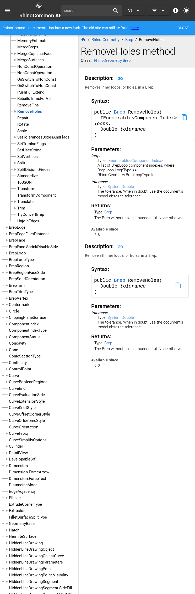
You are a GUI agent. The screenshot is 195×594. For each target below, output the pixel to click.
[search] (87, 10)
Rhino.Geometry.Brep (112, 60)
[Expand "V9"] (134, 10)
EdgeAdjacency (22, 491)
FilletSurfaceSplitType (28, 517)
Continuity (18, 362)
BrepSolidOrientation (27, 278)
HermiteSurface (22, 536)
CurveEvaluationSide (27, 394)
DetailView (18, 452)
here (135, 28)
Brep (121, 112)
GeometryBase (22, 523)
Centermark (19, 304)
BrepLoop (17, 253)
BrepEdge (17, 227)
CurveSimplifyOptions (28, 440)
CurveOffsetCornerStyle (29, 414)
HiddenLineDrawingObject (31, 549)
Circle (14, 311)
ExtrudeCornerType (25, 504)
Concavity (17, 343)
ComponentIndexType (28, 330)
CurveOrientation (23, 427)
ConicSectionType (25, 356)
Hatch (14, 530)
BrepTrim (17, 285)
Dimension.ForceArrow (29, 472)
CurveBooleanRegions (28, 382)
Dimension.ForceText (27, 478)
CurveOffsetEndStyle (27, 420)
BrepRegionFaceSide (27, 272)
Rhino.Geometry (105, 39)
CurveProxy (19, 433)
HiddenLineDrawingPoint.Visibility (38, 575)
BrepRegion (19, 266)
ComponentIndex (24, 324)
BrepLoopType (21, 259)
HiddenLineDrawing (26, 543)
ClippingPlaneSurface (27, 317)
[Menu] (7, 10)
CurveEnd (17, 388)
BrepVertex (18, 298)
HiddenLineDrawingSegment (33, 581)
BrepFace (17, 240)
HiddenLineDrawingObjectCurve (36, 556)
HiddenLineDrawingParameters (36, 562)
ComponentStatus (25, 337)
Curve (14, 375)
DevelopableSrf (22, 459)
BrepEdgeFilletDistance (29, 234)
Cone (13, 349)
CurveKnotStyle (22, 407)
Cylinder (16, 446)
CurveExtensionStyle (27, 401)
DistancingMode (23, 485)
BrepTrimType (21, 291)
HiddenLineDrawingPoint (30, 568)
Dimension (18, 465)
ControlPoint (20, 369)
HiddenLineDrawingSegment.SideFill (40, 588)
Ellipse (15, 497)
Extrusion (17, 510)
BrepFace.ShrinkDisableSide (33, 246)
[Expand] (158, 10)
